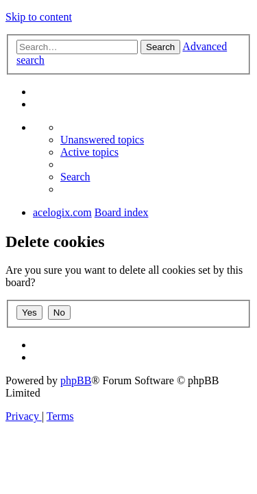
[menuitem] (102, 139)
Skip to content (38, 17)
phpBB (75, 380)
